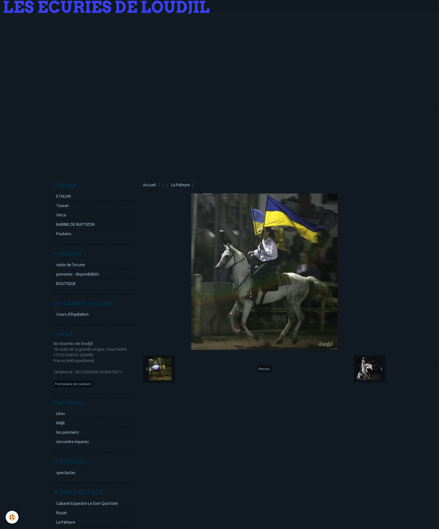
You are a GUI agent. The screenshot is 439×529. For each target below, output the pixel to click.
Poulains (63, 234)
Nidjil (60, 423)
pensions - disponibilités (77, 274)
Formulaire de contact (73, 384)
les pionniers (67, 432)
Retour (264, 369)
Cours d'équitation (72, 314)
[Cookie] (12, 517)
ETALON (63, 196)
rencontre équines (72, 441)
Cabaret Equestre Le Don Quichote (87, 503)
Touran (62, 205)
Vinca (61, 215)
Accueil (149, 185)
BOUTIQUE (66, 283)
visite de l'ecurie (70, 265)
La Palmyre (180, 185)
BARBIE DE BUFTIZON (75, 224)
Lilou (60, 413)
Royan (61, 513)
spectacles (66, 472)
